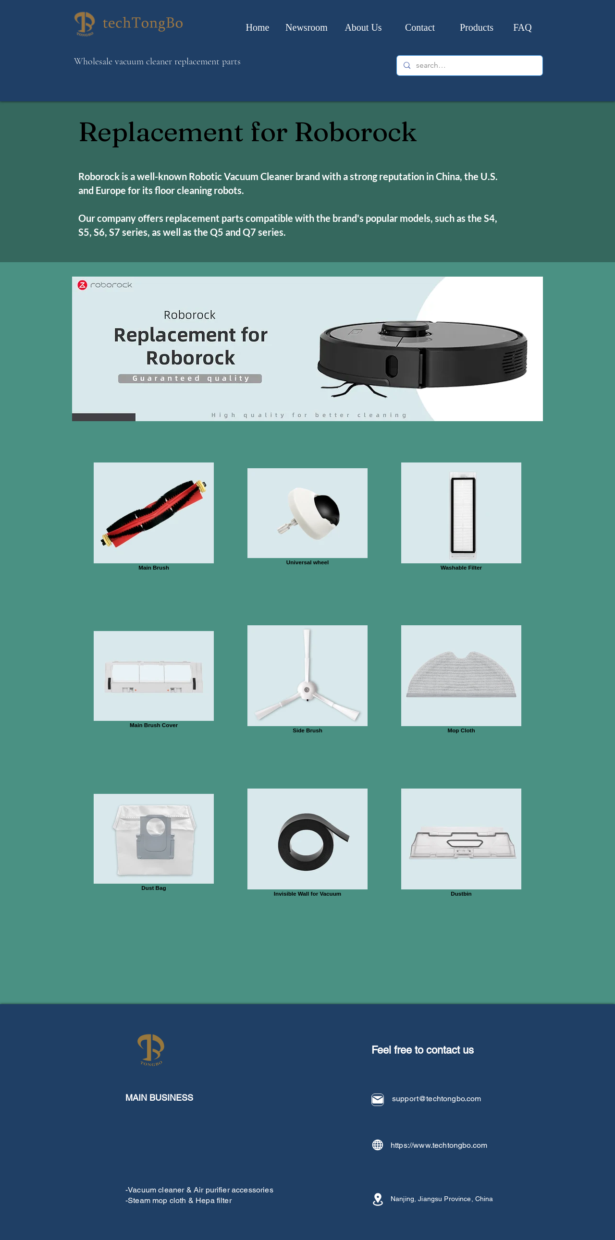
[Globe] (377, 1145)
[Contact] (420, 27)
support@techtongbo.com (436, 1098)
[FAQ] (522, 27)
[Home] (257, 27)
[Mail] (377, 1100)
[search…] (469, 65)
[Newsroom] (306, 27)
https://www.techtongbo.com (439, 1145)
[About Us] (363, 27)
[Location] (377, 1199)
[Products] (476, 27)
